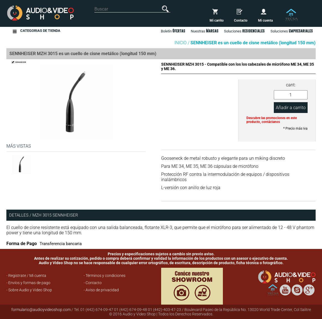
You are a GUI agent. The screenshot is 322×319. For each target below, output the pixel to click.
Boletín (173, 30)
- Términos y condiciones (104, 275)
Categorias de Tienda (40, 31)
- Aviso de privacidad (101, 290)
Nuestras (204, 30)
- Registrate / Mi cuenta (26, 275)
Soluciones (292, 30)
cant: (290, 85)
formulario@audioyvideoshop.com (41, 309)
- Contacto (93, 283)
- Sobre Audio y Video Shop (29, 290)
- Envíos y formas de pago (28, 283)
